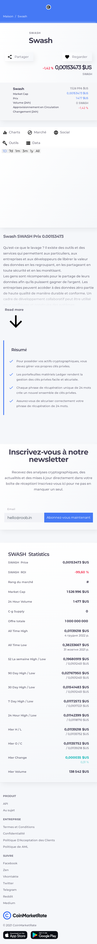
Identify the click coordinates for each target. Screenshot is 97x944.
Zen (6, 870)
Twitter (8, 883)
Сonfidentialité (14, 833)
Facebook (10, 863)
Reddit (8, 896)
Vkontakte (10, 876)
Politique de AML (15, 847)
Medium (9, 903)
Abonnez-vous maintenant (69, 517)
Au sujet (9, 810)
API (5, 804)
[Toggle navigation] (2, 7)
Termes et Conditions (18, 827)
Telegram (10, 890)
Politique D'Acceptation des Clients (29, 840)
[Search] (94, 7)
